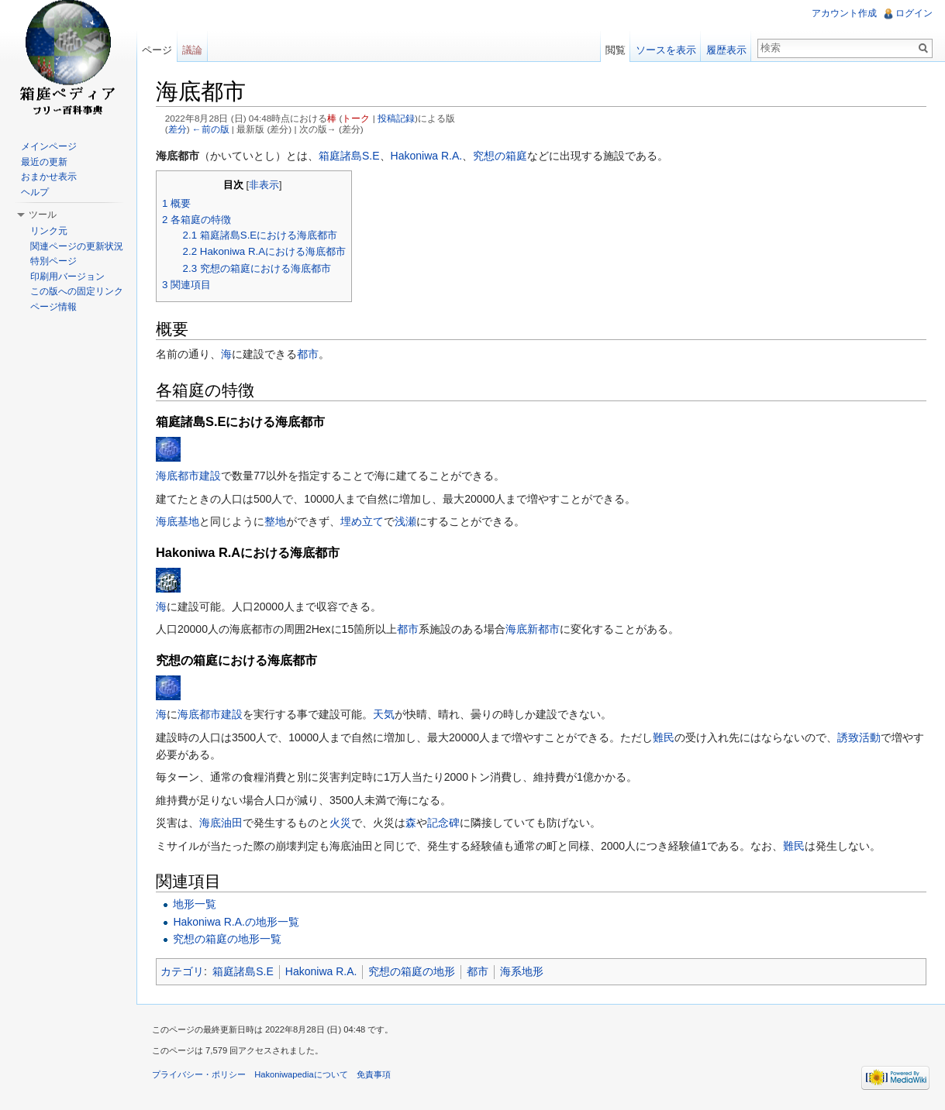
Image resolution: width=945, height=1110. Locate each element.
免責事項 (374, 1074)
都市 (308, 354)
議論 (192, 50)
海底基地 (177, 521)
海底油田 (221, 822)
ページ (157, 50)
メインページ (49, 146)
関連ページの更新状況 (76, 246)
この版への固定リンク (76, 291)
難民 (663, 737)
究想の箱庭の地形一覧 (227, 939)
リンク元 (48, 230)
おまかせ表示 (49, 176)
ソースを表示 (666, 50)
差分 (177, 129)
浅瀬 (405, 521)
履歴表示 (726, 50)
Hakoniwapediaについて (301, 1074)
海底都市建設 (188, 475)
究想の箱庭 (500, 155)
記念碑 (443, 822)
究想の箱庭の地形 (411, 971)
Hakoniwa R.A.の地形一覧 (236, 922)
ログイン (914, 13)
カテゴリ (182, 971)
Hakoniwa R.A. (427, 155)
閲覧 (615, 50)
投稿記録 (396, 118)
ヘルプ (35, 192)
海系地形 (521, 971)
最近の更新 (44, 161)
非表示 (264, 185)
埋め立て (362, 521)
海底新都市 (532, 629)
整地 (275, 521)
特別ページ (53, 261)
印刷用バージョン (67, 276)
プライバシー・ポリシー (199, 1074)
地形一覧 (194, 904)
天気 (384, 714)
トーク (356, 118)
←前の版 (210, 129)
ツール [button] (43, 214)
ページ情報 (53, 306)
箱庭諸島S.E (349, 155)
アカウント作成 (844, 13)
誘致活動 (859, 737)
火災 (340, 822)
